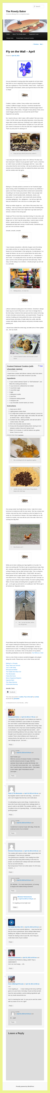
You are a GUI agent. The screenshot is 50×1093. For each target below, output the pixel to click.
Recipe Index (9, 38)
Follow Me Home (11, 676)
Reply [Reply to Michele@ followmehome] (11, 872)
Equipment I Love (33, 34)
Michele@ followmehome (15, 851)
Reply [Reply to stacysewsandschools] (11, 968)
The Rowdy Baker (16, 11)
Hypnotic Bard (10, 680)
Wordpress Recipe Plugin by (15, 435)
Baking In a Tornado (11, 663)
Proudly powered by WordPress (25, 1086)
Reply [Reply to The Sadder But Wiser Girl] (11, 942)
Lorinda (36, 697)
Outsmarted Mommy (12, 684)
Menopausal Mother (11, 669)
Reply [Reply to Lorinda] (13, 776)
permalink (16, 698)
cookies (21, 697)
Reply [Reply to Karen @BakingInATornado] (11, 1006)
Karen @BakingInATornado (16, 984)
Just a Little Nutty (11, 667)
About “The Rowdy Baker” (19, 34)
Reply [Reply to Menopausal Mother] (11, 745)
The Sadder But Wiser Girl (13, 671)
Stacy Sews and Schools (13, 665)
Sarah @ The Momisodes (15, 793)
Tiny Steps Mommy (11, 682)
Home (8, 34)
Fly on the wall (28, 697)
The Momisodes (10, 674)
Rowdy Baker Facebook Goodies (25, 38)
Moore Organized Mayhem (13, 678)
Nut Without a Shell (37, 653)
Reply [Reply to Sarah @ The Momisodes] (11, 815)
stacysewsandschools (14, 957)
